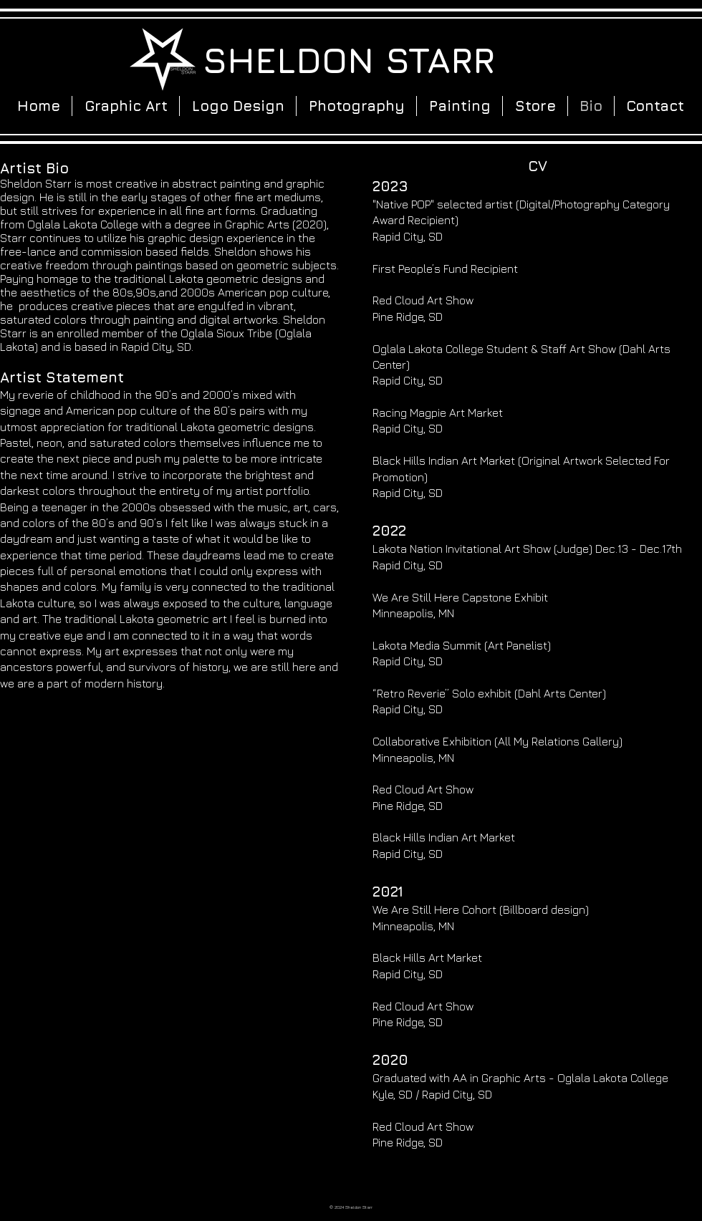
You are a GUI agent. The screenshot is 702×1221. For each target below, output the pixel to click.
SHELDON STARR (349, 60)
